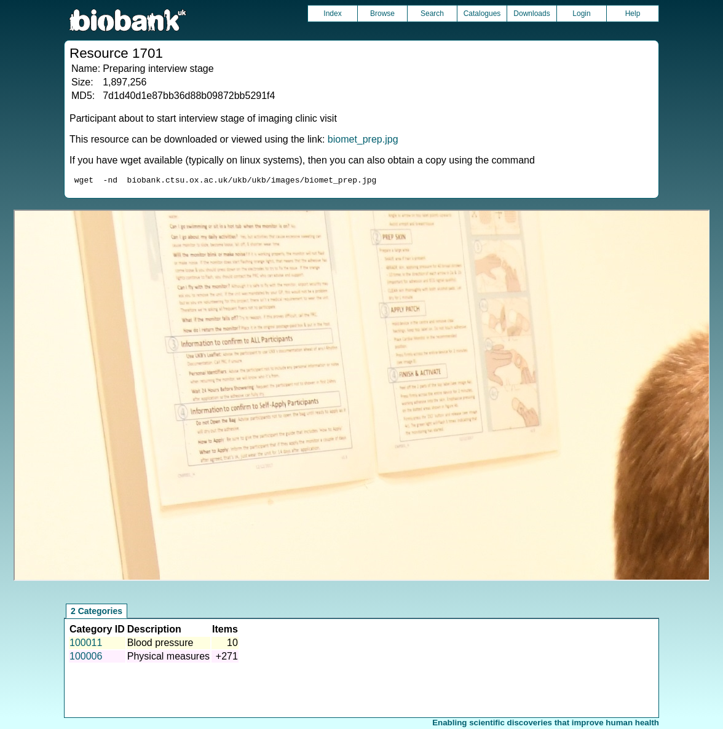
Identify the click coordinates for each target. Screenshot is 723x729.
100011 (85, 644)
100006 (85, 658)
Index (332, 13)
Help (633, 13)
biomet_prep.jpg (363, 139)
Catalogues (482, 13)
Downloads (531, 13)
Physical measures (168, 658)
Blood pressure (160, 644)
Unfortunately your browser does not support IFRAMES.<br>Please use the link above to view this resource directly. (362, 397)
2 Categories (96, 613)
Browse (382, 13)
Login (581, 13)
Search (432, 13)
